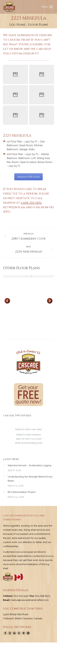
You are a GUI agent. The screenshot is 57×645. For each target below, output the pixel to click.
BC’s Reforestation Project (22, 492)
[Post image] (28, 276)
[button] (7, 301)
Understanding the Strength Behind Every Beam (30, 478)
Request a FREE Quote (28, 177)
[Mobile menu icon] (47, 7)
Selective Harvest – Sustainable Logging (29, 465)
